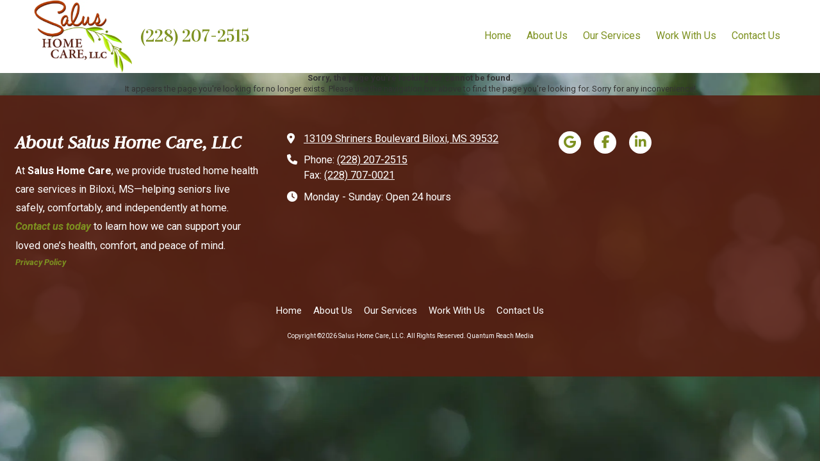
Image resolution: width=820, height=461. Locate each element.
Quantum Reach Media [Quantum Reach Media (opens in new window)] (500, 335)
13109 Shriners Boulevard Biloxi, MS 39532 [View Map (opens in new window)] (401, 139)
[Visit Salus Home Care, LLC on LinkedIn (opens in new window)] (640, 142)
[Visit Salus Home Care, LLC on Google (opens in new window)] (570, 142)
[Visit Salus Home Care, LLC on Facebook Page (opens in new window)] (605, 142)
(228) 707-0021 (359, 175)
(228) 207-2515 (194, 36)
